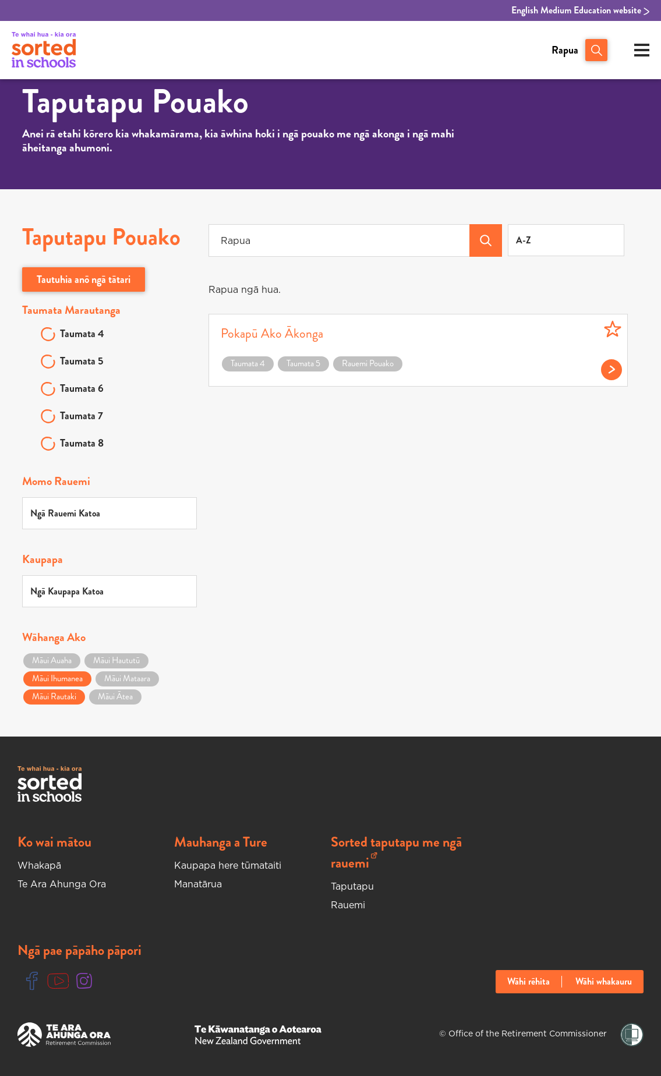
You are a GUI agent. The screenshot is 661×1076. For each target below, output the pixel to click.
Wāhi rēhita (528, 981)
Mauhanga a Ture (220, 842)
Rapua (565, 50)
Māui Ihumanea (57, 678)
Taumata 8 (82, 443)
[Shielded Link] (632, 1035)
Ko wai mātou (54, 842)
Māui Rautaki (54, 696)
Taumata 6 (82, 388)
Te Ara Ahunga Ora (61, 883)
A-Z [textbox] (523, 240)
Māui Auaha (52, 660)
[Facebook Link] (32, 981)
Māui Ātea (115, 696)
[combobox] (566, 240)
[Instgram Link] (84, 981)
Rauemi (348, 904)
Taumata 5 (82, 361)
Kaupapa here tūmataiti (227, 865)
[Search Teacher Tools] (485, 240)
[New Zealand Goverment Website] (258, 1035)
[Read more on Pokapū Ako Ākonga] (605, 366)
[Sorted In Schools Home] (49, 784)
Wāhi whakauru (603, 981)
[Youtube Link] (58, 981)
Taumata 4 (82, 333)
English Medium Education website (580, 10)
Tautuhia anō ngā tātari (83, 279)
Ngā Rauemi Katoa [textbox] (65, 513)
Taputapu (352, 886)
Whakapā (39, 865)
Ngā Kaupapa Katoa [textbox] (67, 591)
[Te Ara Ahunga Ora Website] (64, 1034)
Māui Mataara (127, 678)
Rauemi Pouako (368, 363)
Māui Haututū (116, 660)
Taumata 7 (81, 415)
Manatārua (198, 883)
